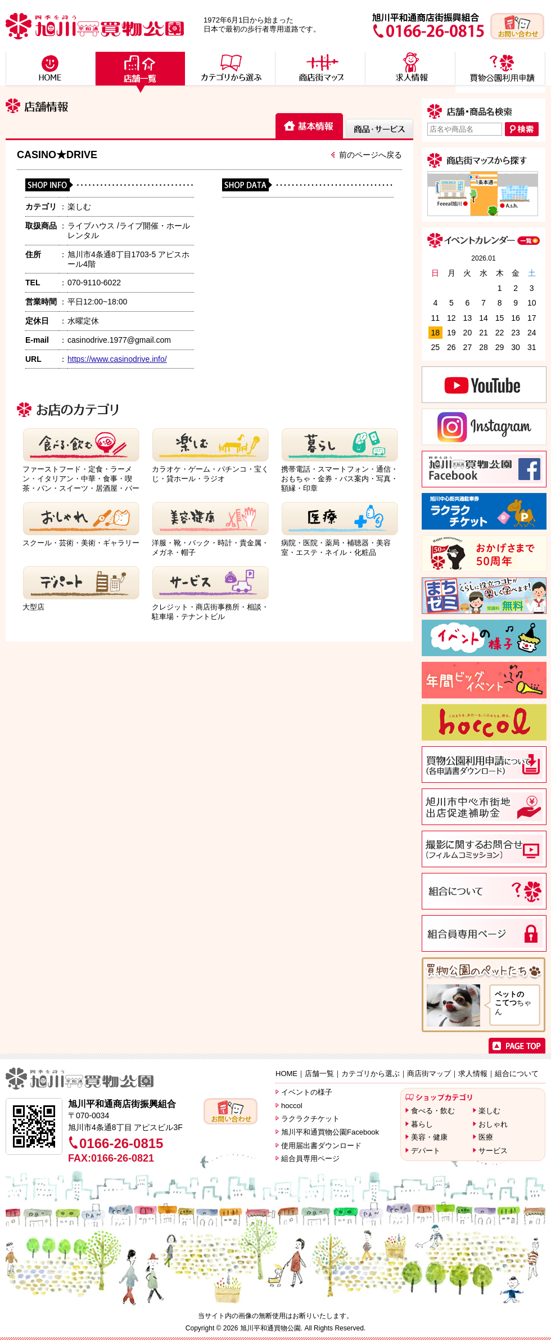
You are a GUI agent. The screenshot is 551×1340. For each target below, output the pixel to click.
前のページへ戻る (370, 154)
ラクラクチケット (310, 1118)
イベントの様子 (306, 1092)
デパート (425, 1150)
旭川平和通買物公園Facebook (330, 1132)
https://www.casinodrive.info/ (117, 359)
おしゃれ (493, 1124)
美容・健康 (429, 1137)
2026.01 (483, 258)
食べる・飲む (433, 1110)
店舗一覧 (319, 1073)
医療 (485, 1137)
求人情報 (472, 1073)
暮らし (422, 1124)
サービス (493, 1150)
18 (435, 332)
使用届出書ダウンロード (321, 1145)
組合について (517, 1073)
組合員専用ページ (310, 1158)
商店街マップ (429, 1073)
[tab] (309, 125)
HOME (286, 1073)
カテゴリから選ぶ (370, 1073)
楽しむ (489, 1110)
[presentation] (309, 126)
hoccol (291, 1105)
